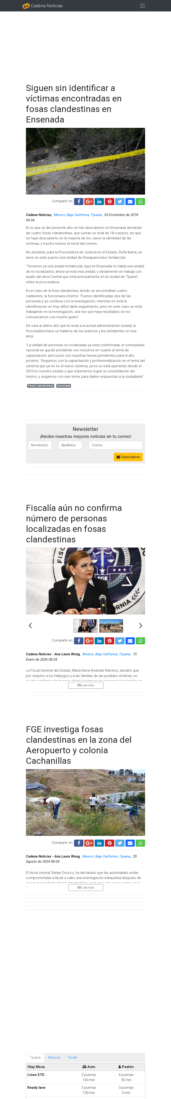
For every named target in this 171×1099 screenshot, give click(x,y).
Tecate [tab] (72, 846)
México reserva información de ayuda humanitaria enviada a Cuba (96, 1029)
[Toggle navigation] (142, 5)
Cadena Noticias (42, 6)
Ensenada (63, 385)
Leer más (86, 672)
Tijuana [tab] (35, 846)
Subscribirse (128, 457)
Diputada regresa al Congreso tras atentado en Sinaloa (103, 1084)
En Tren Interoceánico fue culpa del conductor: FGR (103, 1002)
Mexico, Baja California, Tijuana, (78, 215)
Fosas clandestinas (40, 385)
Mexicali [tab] (54, 846)
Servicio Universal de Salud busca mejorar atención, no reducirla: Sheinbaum (99, 975)
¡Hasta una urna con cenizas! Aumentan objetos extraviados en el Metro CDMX (104, 1056)
